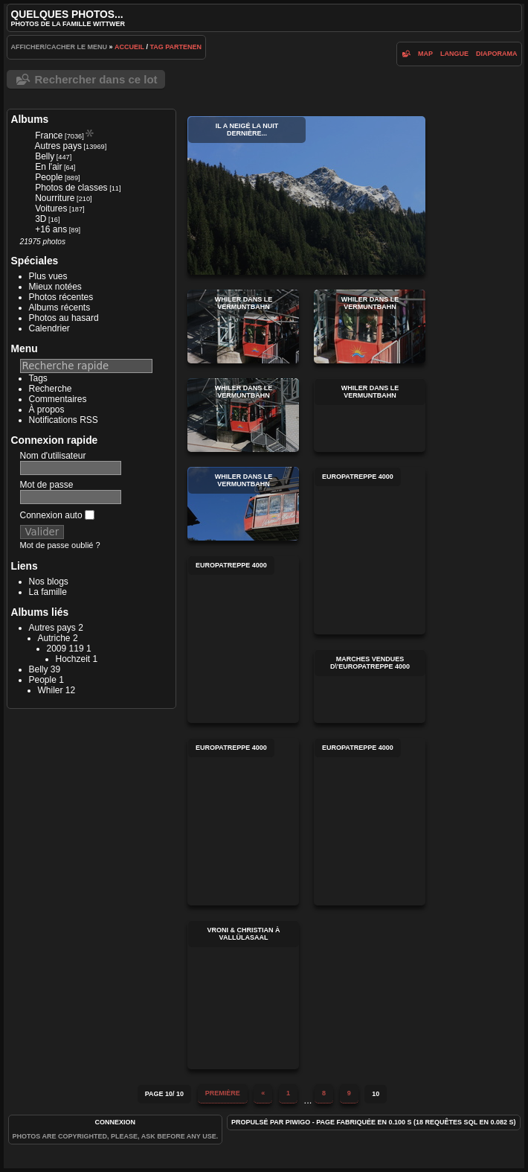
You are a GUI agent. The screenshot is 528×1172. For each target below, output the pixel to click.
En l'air (48, 167)
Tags (38, 378)
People (48, 177)
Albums (30, 119)
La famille (48, 592)
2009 (57, 648)
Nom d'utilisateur (53, 455)
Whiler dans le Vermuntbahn (243, 326)
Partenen (183, 47)
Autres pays (58, 146)
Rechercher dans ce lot (96, 79)
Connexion (115, 1122)
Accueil (129, 47)
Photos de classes (71, 187)
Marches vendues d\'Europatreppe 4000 (369, 686)
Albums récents (60, 307)
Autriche (54, 638)
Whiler (50, 690)
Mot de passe (47, 485)
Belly (44, 156)
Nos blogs (48, 581)
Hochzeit (73, 659)
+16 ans (51, 229)
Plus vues (48, 276)
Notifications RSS (63, 420)
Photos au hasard (64, 318)
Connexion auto (57, 515)
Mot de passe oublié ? (60, 545)
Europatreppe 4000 (369, 550)
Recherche (50, 388)
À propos (47, 409)
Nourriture (54, 198)
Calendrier (49, 328)
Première (222, 1093)
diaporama (497, 53)
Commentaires (58, 399)
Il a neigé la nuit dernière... (306, 195)
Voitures (51, 208)
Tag (156, 47)
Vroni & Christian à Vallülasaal (243, 994)
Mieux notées (55, 286)
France (48, 135)
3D (40, 219)
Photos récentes (61, 297)
